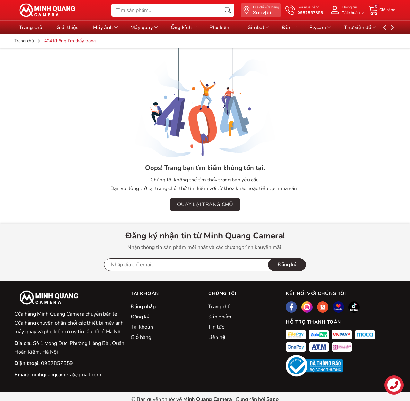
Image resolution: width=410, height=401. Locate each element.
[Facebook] (291, 307)
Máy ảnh (109, 27)
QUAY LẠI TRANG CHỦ (205, 204)
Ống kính (191, 27)
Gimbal (269, 27)
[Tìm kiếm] (227, 10)
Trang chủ (30, 27)
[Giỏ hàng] (382, 10)
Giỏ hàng (141, 337)
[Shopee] (322, 307)
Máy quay (150, 27)
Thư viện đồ (376, 27)
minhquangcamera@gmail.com (65, 374)
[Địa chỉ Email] (205, 264)
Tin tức (216, 327)
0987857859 (57, 363)
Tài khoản (142, 327)
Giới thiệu (69, 27)
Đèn (302, 27)
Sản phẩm (219, 316)
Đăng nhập (143, 306)
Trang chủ (219, 306)
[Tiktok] (354, 307)
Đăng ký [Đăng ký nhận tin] (287, 264)
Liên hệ (216, 337)
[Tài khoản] (346, 10)
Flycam (335, 27)
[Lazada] (338, 307)
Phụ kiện (231, 27)
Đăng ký (140, 316)
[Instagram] (307, 307)
